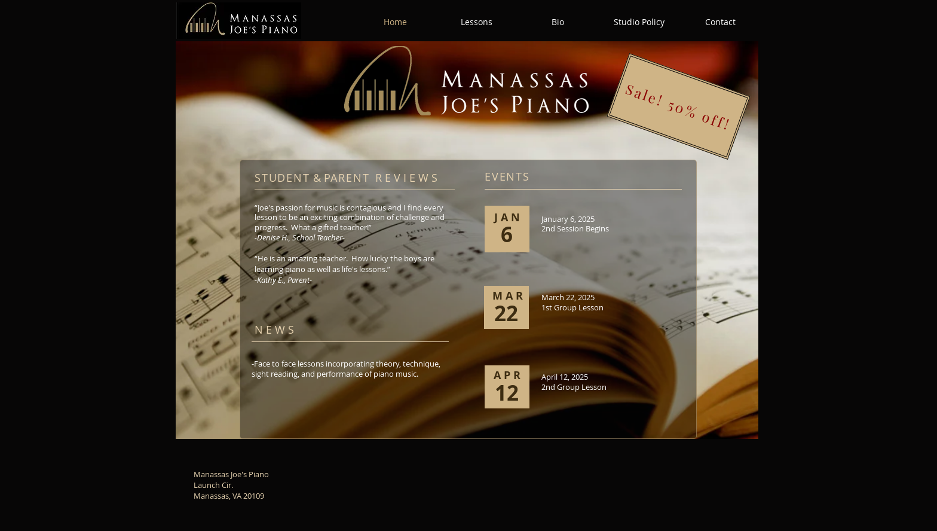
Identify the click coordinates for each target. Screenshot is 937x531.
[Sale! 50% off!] (678, 106)
